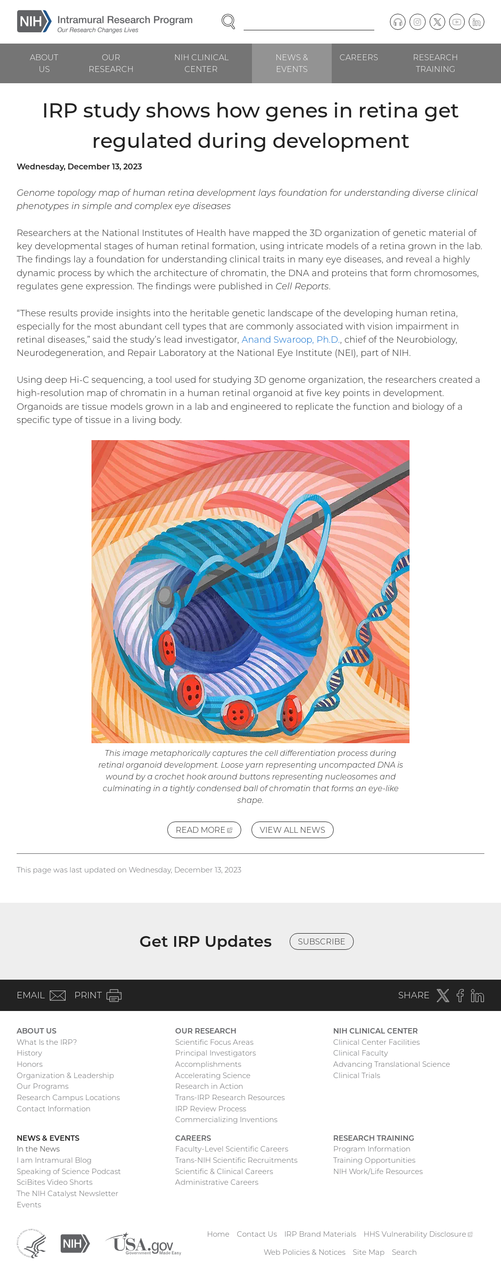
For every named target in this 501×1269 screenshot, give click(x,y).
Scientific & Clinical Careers (224, 1171)
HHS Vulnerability (418, 1234)
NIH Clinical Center (201, 63)
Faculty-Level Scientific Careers (231, 1148)
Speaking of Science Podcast (69, 1171)
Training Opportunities (374, 1160)
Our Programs (42, 1086)
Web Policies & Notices (304, 1252)
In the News (38, 1148)
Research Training (435, 63)
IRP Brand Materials (320, 1234)
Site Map (369, 1252)
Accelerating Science (212, 1075)
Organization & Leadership (65, 1075)
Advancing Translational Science (391, 1064)
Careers (359, 57)
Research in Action (209, 1086)
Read (208, 831)
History (29, 1053)
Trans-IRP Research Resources (230, 1097)
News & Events (291, 63)
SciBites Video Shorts (54, 1182)
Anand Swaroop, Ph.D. (291, 339)
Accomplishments (208, 1064)
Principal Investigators (215, 1053)
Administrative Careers (216, 1182)
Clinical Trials (356, 1075)
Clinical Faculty (360, 1053)
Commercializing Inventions (226, 1119)
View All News (292, 830)
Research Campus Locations (68, 1097)
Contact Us (257, 1234)
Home (218, 1234)
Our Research (111, 63)
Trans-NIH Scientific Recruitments (236, 1160)
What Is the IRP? (47, 1042)
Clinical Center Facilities (376, 1042)
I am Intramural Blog (54, 1160)
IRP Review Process (210, 1108)
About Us (44, 63)
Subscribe (321, 941)
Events (29, 1204)
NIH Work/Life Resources (378, 1171)
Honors (30, 1064)
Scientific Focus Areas (214, 1042)
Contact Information (54, 1108)
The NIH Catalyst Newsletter (67, 1193)
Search (404, 1252)
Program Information (371, 1148)
